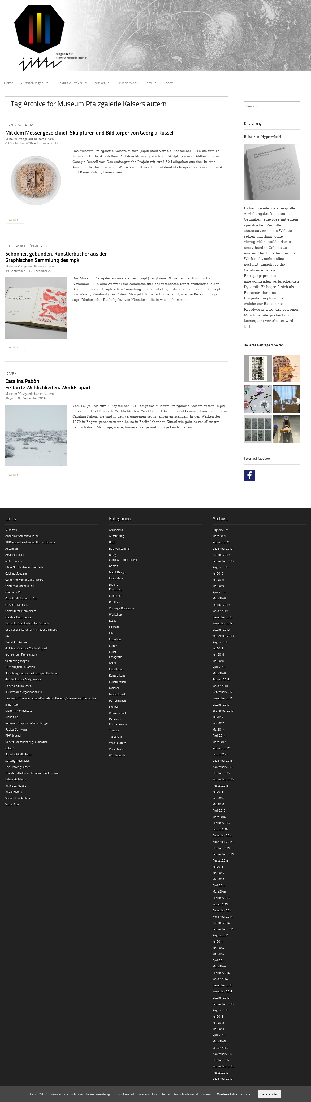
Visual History (13, 792)
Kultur (113, 646)
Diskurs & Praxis (69, 82)
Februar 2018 (221, 679)
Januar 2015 (220, 904)
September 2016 (223, 779)
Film (111, 633)
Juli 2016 (218, 792)
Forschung (115, 589)
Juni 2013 (218, 1022)
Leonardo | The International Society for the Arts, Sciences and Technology (51, 698)
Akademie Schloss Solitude (22, 536)
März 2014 (219, 966)
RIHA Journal (13, 735)
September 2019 (223, 561)
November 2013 (222, 991)
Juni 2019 (218, 579)
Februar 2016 (221, 823)
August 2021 (220, 530)
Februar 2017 (221, 748)
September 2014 (223, 929)
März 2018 (219, 673)
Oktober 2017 (221, 704)
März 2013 (219, 1041)
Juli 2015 (218, 866)
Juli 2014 (218, 941)
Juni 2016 (218, 798)
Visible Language (15, 785)
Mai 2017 (218, 729)
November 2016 (222, 767)
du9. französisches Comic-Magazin (26, 648)
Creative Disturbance (18, 617)
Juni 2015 (218, 873)
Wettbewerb (117, 755)
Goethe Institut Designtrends (23, 679)
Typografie (116, 736)
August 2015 (220, 860)
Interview (115, 639)
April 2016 (219, 810)
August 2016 (220, 785)
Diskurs (113, 584)
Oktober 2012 (221, 1060)
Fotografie (115, 657)
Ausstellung (116, 536)
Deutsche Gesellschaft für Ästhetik (27, 623)
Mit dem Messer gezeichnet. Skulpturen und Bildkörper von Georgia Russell (90, 132)
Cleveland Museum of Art (21, 598)
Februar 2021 (221, 542)
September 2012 (223, 1066)
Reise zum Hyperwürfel (262, 137)
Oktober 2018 (221, 629)
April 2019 (219, 592)
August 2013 (220, 1010)
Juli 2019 (218, 573)
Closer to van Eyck (16, 605)
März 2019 (219, 598)
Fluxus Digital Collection (20, 667)
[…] (247, 326)
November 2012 (222, 1054)
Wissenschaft (117, 713)
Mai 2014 (218, 954)
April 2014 (219, 960)
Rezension (115, 719)
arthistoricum (13, 561)
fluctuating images (17, 661)
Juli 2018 (218, 648)
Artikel (100, 82)
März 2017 (219, 742)
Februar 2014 (221, 973)
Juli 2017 (218, 717)
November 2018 (222, 623)
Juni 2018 (218, 654)
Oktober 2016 (221, 773)
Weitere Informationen (235, 1093)
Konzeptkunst (117, 675)
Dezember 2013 (222, 985)
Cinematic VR (13, 592)
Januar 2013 (220, 1048)
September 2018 (223, 636)
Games (113, 566)
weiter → (15, 220)
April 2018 (219, 667)
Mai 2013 (218, 1029)
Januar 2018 (220, 686)
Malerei (114, 688)
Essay (112, 620)
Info (149, 82)
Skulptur (25, 125)
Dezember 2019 (222, 548)
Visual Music (116, 749)
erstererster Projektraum (21, 654)
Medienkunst (117, 694)
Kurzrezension (118, 724)
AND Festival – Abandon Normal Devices (30, 542)
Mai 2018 (218, 661)
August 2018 (220, 642)
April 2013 (219, 1035)
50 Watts (11, 530)
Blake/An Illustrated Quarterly (24, 567)
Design (113, 555)
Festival (114, 627)
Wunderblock (128, 82)
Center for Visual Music (19, 586)
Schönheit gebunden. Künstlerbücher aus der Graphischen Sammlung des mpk (56, 256)
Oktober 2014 (221, 923)
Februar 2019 (221, 605)
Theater (114, 730)
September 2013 (223, 1004)
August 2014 (220, 935)
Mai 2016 (218, 804)
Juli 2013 (218, 1016)
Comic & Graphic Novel (123, 560)
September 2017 (223, 711)
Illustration (16, 246)
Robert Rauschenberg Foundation (26, 742)
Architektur (116, 530)
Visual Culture (117, 743)
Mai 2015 (218, 879)
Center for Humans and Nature (24, 579)
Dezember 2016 (222, 761)
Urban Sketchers (15, 779)
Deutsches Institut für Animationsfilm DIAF (31, 629)
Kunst (112, 652)
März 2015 (219, 891)
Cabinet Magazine (16, 573)
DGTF (8, 636)
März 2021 (219, 536)
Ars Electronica (14, 555)
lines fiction (12, 704)
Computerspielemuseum (20, 611)
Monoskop (11, 717)
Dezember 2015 (222, 835)
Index (169, 82)
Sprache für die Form (18, 754)
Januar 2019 (220, 611)
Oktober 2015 (221, 848)
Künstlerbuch (39, 246)
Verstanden (269, 1093)
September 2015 (223, 854)
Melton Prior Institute (18, 711)
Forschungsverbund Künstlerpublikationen (31, 673)
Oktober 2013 (221, 998)
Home (8, 82)
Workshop (115, 614)
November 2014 (222, 917)
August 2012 (220, 1072)
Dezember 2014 (222, 910)
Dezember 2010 (222, 1079)
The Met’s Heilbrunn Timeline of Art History (31, 773)
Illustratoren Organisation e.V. (23, 692)
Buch (112, 542)
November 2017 (222, 698)
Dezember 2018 (222, 617)
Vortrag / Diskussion (121, 608)
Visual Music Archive (17, 798)
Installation (116, 669)
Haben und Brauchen (18, 686)
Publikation (116, 602)
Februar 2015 (221, 898)
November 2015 (222, 842)
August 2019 (220, 567)
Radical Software (16, 729)
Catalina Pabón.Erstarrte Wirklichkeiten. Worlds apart (47, 384)
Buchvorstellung (119, 548)
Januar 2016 (220, 829)
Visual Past (12, 804)
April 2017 (219, 735)
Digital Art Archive (16, 642)
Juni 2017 (218, 723)
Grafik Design (117, 572)
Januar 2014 (220, 979)
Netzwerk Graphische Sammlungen (27, 723)
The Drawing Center (17, 767)
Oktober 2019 (221, 555)
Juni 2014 (218, 948)
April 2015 (219, 885)
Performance (117, 700)
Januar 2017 (220, 754)
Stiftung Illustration (17, 761)
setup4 (9, 748)
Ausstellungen (32, 82)
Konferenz (115, 596)
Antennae (11, 548)
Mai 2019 (218, 586)
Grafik (11, 125)
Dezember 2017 (222, 692)
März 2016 (219, 817)
